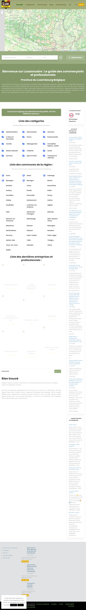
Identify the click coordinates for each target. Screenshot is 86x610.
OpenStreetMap (72, 50)
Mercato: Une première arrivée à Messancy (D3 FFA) (75, 163)
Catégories (30, 5)
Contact (5, 553)
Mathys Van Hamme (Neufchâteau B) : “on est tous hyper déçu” (75, 267)
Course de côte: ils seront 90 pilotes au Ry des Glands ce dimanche (75, 362)
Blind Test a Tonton (74, 512)
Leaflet (62, 50)
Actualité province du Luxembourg (73, 131)
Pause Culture (73, 424)
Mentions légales (7, 555)
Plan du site (6, 558)
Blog (51, 5)
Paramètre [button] (13, 605)
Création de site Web (30, 607)
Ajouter (81, 4)
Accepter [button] (20, 605)
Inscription (6, 550)
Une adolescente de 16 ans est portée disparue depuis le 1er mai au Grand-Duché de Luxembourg (75, 214)
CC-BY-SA (83, 50)
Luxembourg (61, 5)
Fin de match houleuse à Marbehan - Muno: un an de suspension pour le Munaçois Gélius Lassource (75, 382)
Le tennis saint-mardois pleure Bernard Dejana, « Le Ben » (76, 139)
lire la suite (25, 561)
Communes (42, 5)
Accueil (19, 5)
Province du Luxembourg (10, 548)
